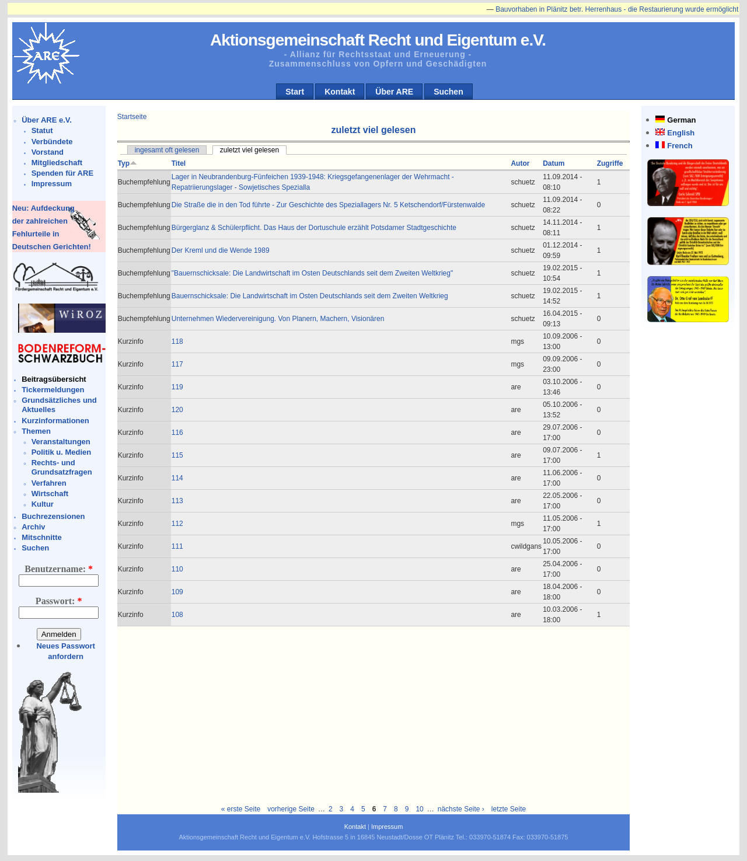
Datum (553, 163)
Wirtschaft (50, 493)
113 (177, 501)
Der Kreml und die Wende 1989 (221, 250)
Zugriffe (610, 163)
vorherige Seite (291, 809)
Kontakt (339, 91)
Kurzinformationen (55, 420)
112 (177, 524)
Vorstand (48, 152)
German (681, 120)
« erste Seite (240, 809)
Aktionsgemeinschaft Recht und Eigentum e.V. (378, 40)
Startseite (132, 117)
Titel (179, 163)
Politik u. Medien (62, 452)
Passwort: (59, 601)
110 (177, 569)
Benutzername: (59, 569)
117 (177, 364)
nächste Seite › (461, 809)
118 (177, 341)
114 (177, 478)
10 (419, 809)
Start (294, 91)
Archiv (33, 526)
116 (177, 432)
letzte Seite (508, 809)
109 (177, 592)
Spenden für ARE (62, 173)
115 (177, 455)
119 (177, 387)
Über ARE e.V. (47, 120)
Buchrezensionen (53, 516)
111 (177, 546)
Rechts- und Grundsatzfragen (62, 467)
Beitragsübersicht (54, 379)
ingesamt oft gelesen (167, 150)
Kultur (43, 504)
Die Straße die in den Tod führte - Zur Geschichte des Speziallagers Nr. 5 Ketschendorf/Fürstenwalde (328, 205)
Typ (127, 163)
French (679, 145)
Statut (42, 130)
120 (177, 410)
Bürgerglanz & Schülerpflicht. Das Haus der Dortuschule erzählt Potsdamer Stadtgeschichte (314, 228)
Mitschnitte (42, 537)
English (680, 132)
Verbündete (52, 141)
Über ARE (394, 91)
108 (177, 615)
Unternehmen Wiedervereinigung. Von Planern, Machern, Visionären (278, 319)
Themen (36, 431)
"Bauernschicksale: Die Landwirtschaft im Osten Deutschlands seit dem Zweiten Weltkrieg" (312, 273)
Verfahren (49, 483)
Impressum (52, 183)
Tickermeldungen (53, 389)
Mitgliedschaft (57, 162)
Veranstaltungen (61, 441)
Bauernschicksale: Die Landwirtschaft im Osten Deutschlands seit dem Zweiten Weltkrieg (310, 296)
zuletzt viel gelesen (249, 150)
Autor (520, 163)
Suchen (448, 91)
